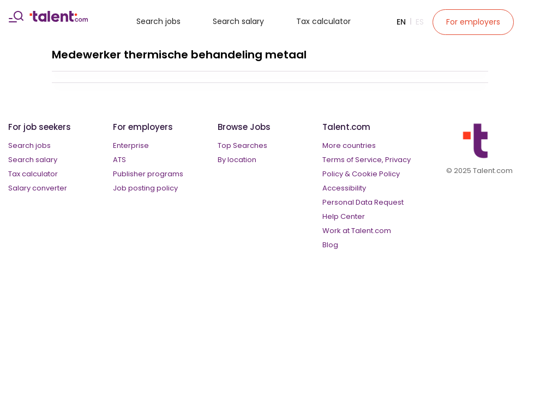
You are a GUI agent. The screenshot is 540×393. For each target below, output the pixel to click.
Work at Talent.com (356, 230)
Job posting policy (145, 188)
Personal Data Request (363, 202)
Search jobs (158, 21)
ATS (119, 159)
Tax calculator (323, 21)
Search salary (238, 21)
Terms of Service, (352, 159)
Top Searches (242, 145)
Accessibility (344, 188)
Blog (330, 245)
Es (420, 21)
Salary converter (37, 188)
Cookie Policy (376, 174)
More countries (349, 145)
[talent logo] (58, 19)
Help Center (343, 216)
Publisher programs (148, 174)
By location (237, 159)
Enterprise (131, 145)
